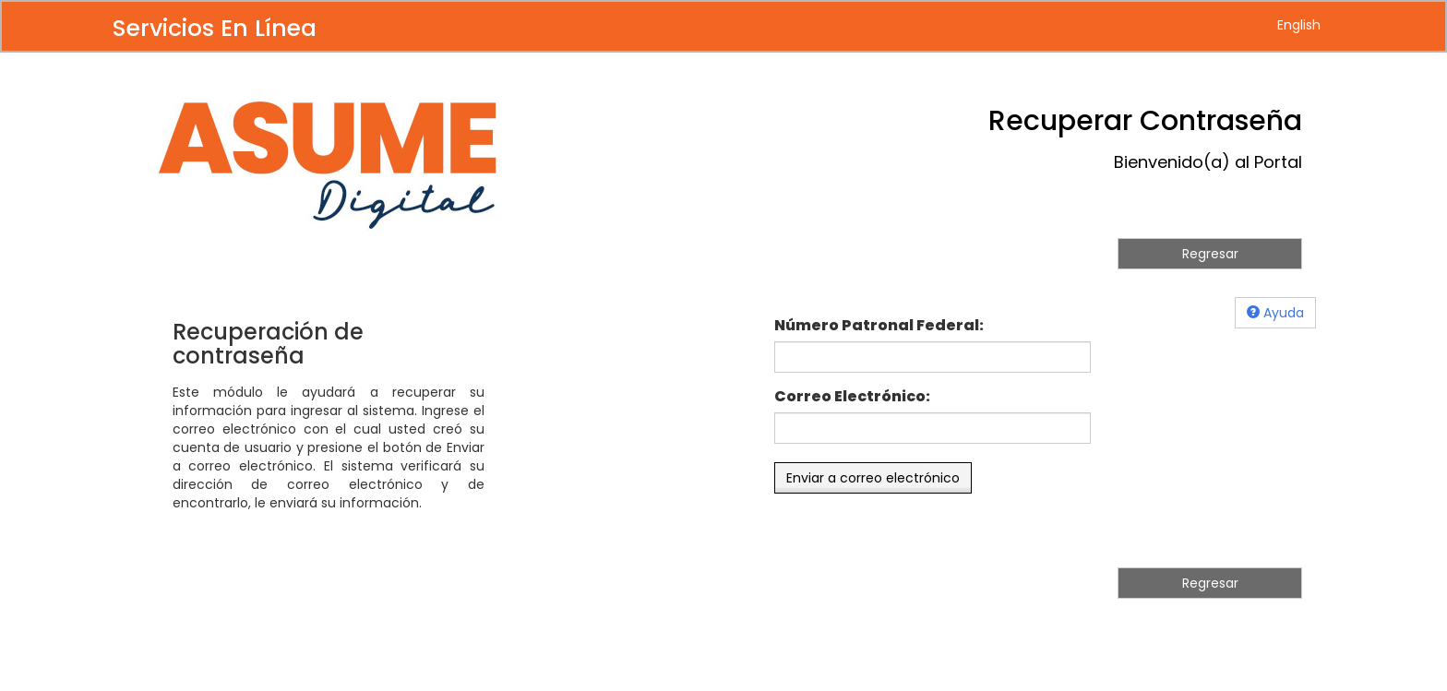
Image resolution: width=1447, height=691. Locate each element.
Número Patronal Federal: (879, 326)
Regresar (1210, 253)
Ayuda (1275, 313)
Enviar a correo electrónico (873, 478)
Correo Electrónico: (852, 397)
